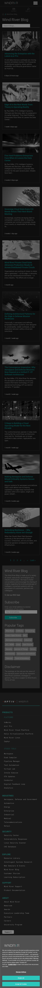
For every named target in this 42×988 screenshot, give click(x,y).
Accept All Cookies (21, 986)
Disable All (21, 979)
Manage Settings (21, 973)
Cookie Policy (12, 966)
